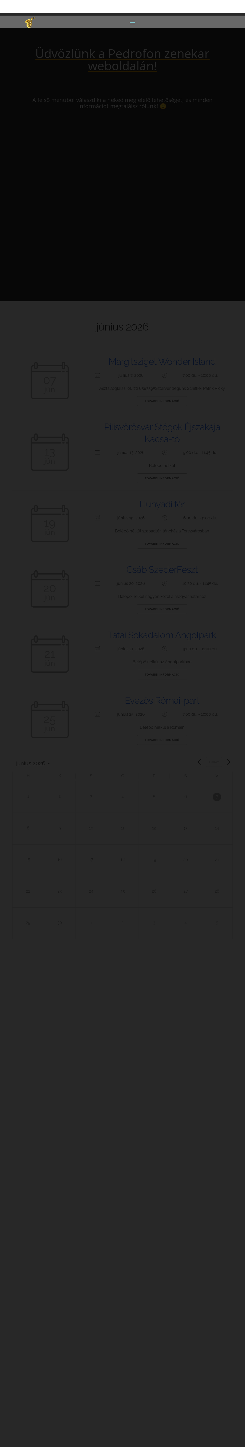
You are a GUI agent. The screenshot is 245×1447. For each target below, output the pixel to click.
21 (217, 859)
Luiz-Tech (107, 1436)
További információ (162, 401)
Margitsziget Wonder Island (162, 361)
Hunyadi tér (162, 504)
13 (185, 828)
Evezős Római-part (162, 700)
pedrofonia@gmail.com (57, 1218)
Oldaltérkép (38, 1404)
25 (122, 891)
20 (185, 859)
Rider (122, 1238)
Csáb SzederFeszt (162, 569)
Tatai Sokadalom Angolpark (162, 635)
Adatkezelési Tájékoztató (49, 1411)
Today (214, 762)
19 (154, 859)
